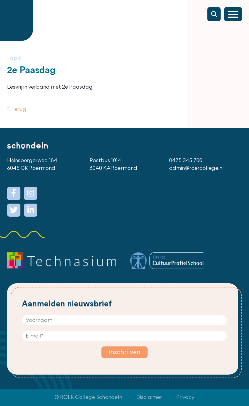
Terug (19, 109)
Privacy (185, 397)
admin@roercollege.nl (196, 168)
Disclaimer (149, 397)
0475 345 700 (185, 160)
